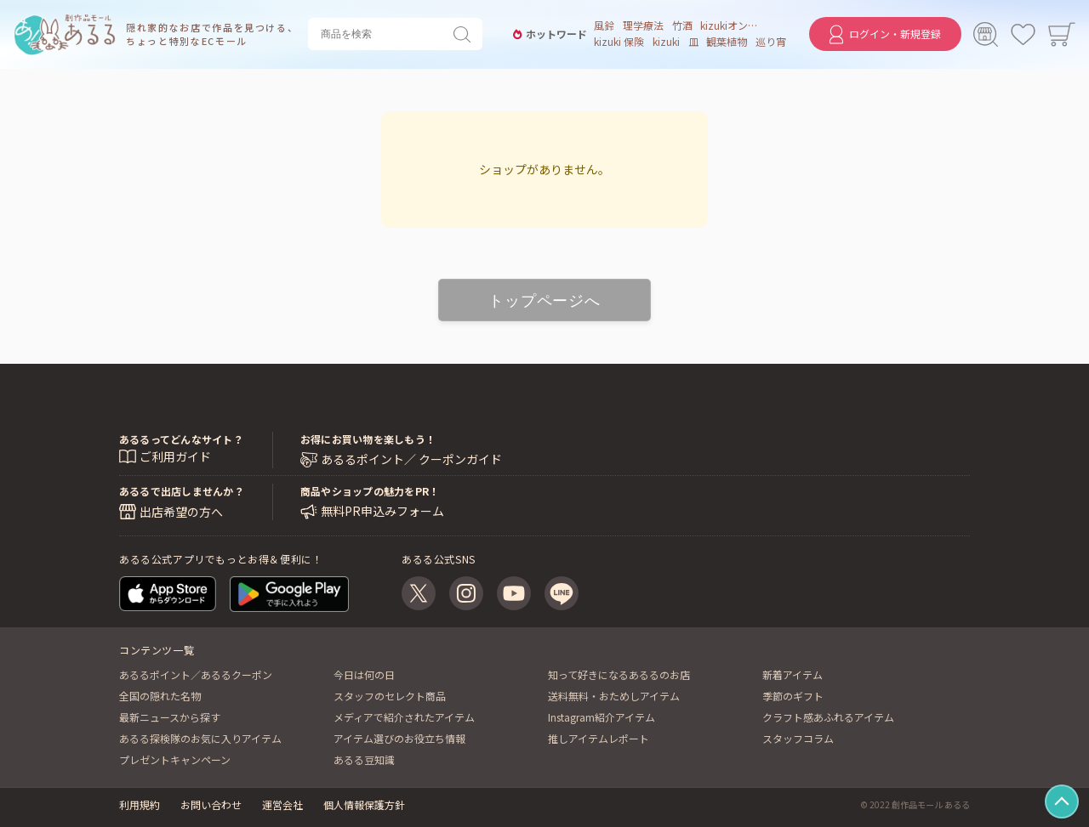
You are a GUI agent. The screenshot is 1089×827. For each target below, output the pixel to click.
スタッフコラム (798, 738)
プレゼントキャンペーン (175, 759)
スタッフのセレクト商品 (390, 695)
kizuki (663, 42)
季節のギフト (793, 695)
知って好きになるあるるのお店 (619, 674)
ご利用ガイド (175, 457)
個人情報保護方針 (364, 804)
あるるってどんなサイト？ (181, 440)
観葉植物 (724, 42)
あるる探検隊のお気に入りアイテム (200, 738)
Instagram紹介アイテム (601, 717)
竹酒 (679, 26)
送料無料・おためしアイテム (614, 695)
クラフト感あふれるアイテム (828, 717)
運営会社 (282, 804)
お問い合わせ (211, 804)
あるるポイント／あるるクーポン (195, 674)
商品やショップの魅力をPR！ (369, 491)
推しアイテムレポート (598, 738)
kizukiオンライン (728, 26)
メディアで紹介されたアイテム (404, 717)
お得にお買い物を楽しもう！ (368, 440)
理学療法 (640, 26)
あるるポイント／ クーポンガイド (411, 460)
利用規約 (139, 804)
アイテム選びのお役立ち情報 (399, 738)
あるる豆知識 (364, 759)
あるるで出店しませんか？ (181, 491)
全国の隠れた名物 (160, 695)
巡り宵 (767, 42)
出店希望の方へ (181, 511)
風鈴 (601, 26)
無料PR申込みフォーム (382, 511)
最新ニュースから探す (169, 717)
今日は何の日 (364, 674)
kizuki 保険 (616, 42)
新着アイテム (792, 674)
